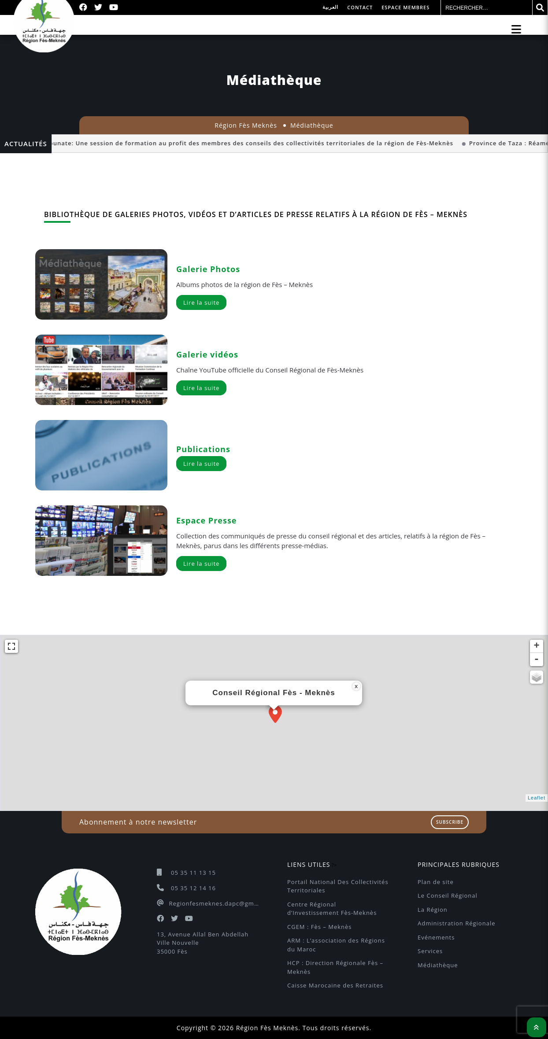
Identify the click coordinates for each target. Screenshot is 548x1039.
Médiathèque (438, 965)
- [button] (536, 659)
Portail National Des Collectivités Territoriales (338, 886)
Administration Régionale (456, 923)
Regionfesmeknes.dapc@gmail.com (215, 903)
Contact (360, 7)
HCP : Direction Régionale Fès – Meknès (336, 967)
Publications (203, 449)
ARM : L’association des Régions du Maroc (337, 944)
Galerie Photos (208, 269)
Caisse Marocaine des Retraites (335, 985)
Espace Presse (206, 520)
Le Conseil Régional (448, 895)
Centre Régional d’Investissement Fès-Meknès (332, 908)
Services (430, 951)
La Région (433, 910)
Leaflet (536, 797)
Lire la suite (201, 302)
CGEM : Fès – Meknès (319, 927)
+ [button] (536, 646)
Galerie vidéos (207, 354)
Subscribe (449, 822)
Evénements (436, 937)
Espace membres (405, 7)
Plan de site (436, 882)
